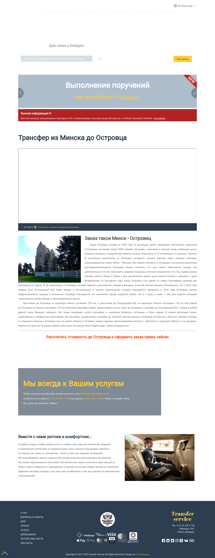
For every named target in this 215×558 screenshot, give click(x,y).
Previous (21, 91)
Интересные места (145, 11)
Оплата (91, 11)
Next (194, 91)
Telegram (86, 393)
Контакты (167, 11)
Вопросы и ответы (60, 11)
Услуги (104, 11)
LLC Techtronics (142, 553)
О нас (40, 11)
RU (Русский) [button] (184, 5)
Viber (106, 393)
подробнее (159, 117)
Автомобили (121, 11)
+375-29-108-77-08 (59, 397)
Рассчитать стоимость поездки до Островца (58, 226)
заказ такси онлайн (95, 397)
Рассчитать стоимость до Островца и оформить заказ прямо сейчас (107, 336)
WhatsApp (97, 393)
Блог (79, 11)
